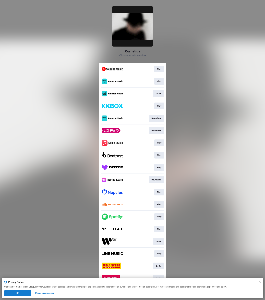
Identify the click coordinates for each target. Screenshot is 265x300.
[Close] (259, 281)
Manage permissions (44, 293)
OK (17, 293)
